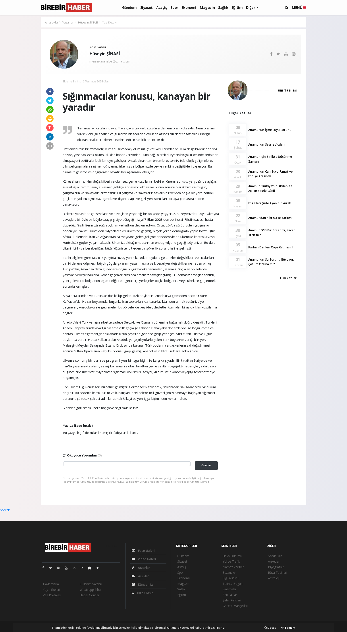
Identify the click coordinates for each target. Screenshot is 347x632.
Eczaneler (229, 572)
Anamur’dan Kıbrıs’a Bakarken (270, 218)
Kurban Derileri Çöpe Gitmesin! (270, 247)
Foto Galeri (143, 550)
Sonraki (5, 510)
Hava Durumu (232, 556)
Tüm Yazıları (286, 90)
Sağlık (223, 7)
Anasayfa (51, 22)
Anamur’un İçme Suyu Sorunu (269, 130)
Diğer (251, 7)
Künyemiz (142, 584)
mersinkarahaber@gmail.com (109, 61)
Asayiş (161, 7)
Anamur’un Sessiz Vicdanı (266, 144)
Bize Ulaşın (143, 593)
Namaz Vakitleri (233, 567)
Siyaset (146, 7)
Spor (174, 7)
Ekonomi (189, 7)
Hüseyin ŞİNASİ (88, 22)
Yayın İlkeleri (51, 589)
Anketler (273, 561)
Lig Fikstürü (231, 578)
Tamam (288, 628)
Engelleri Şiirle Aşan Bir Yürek (269, 203)
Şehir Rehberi (232, 600)
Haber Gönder (89, 595)
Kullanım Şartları (91, 584)
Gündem (129, 7)
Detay (270, 628)
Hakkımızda (51, 584)
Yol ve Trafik (231, 561)
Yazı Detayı (109, 22)
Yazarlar (68, 22)
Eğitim (237, 7)
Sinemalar (229, 589)
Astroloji (274, 578)
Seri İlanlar (230, 595)
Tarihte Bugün (233, 583)
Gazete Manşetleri (235, 606)
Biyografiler (276, 567)
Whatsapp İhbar (91, 589)
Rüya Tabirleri (277, 572)
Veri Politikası (52, 595)
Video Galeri (144, 559)
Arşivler (140, 576)
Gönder (206, 465)
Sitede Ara (275, 556)
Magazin (207, 7)
